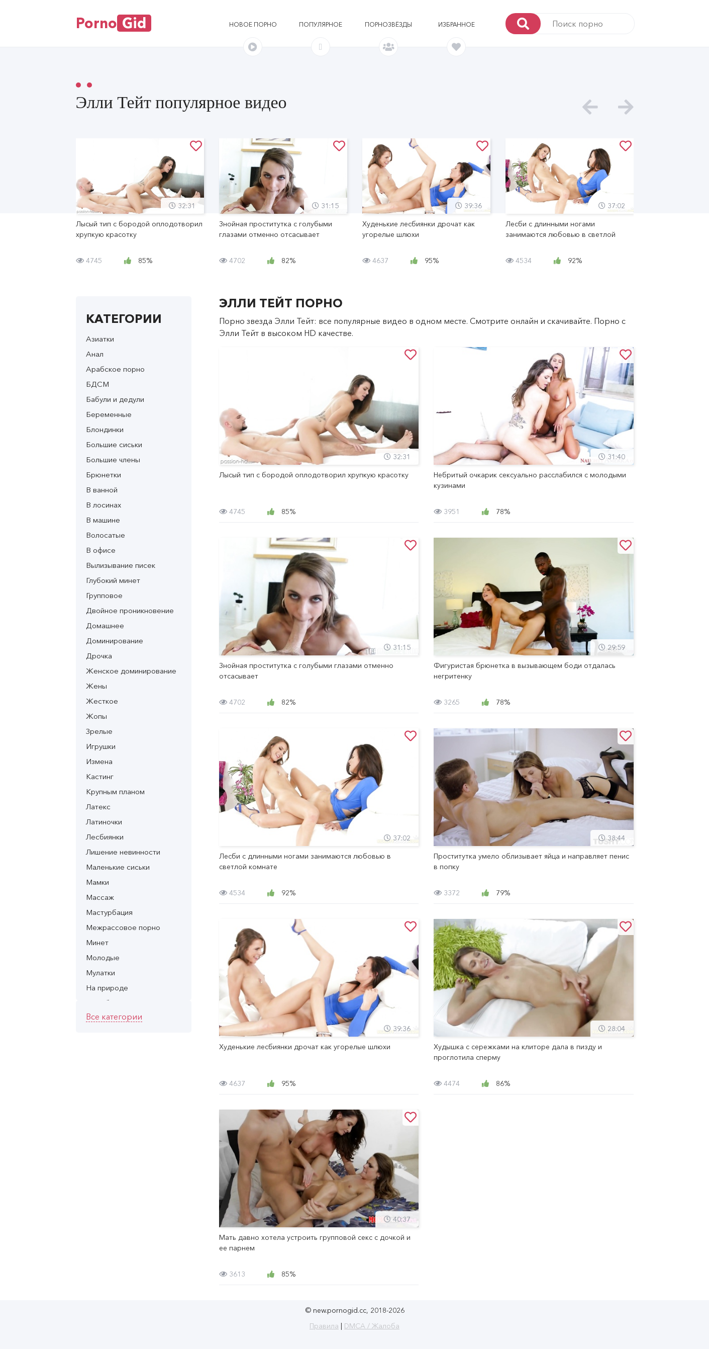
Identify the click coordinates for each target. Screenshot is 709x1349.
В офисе (101, 550)
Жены (96, 686)
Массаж (100, 897)
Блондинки (105, 429)
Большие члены (113, 459)
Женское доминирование (131, 671)
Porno (113, 23)
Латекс (98, 806)
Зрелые (99, 731)
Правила (324, 1325)
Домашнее (105, 625)
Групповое (104, 595)
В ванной (102, 489)
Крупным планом (115, 791)
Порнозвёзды (388, 24)
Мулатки (100, 972)
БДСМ (97, 384)
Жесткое (102, 701)
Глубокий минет (113, 580)
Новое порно (253, 24)
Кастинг (100, 776)
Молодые (103, 957)
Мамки (97, 882)
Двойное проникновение (130, 610)
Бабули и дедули (115, 399)
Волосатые (105, 535)
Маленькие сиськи (118, 867)
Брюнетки (103, 474)
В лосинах (103, 505)
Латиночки (104, 821)
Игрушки (101, 746)
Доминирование (114, 640)
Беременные (109, 414)
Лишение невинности (123, 852)
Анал (95, 354)
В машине (103, 520)
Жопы (96, 716)
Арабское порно (115, 369)
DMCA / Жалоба (371, 1325)
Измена (99, 761)
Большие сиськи (114, 444)
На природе (107, 987)
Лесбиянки (105, 836)
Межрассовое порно (123, 927)
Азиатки (100, 339)
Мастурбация (109, 912)
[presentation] (590, 107)
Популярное (320, 24)
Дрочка (99, 655)
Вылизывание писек (120, 565)
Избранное (456, 24)
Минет (97, 942)
